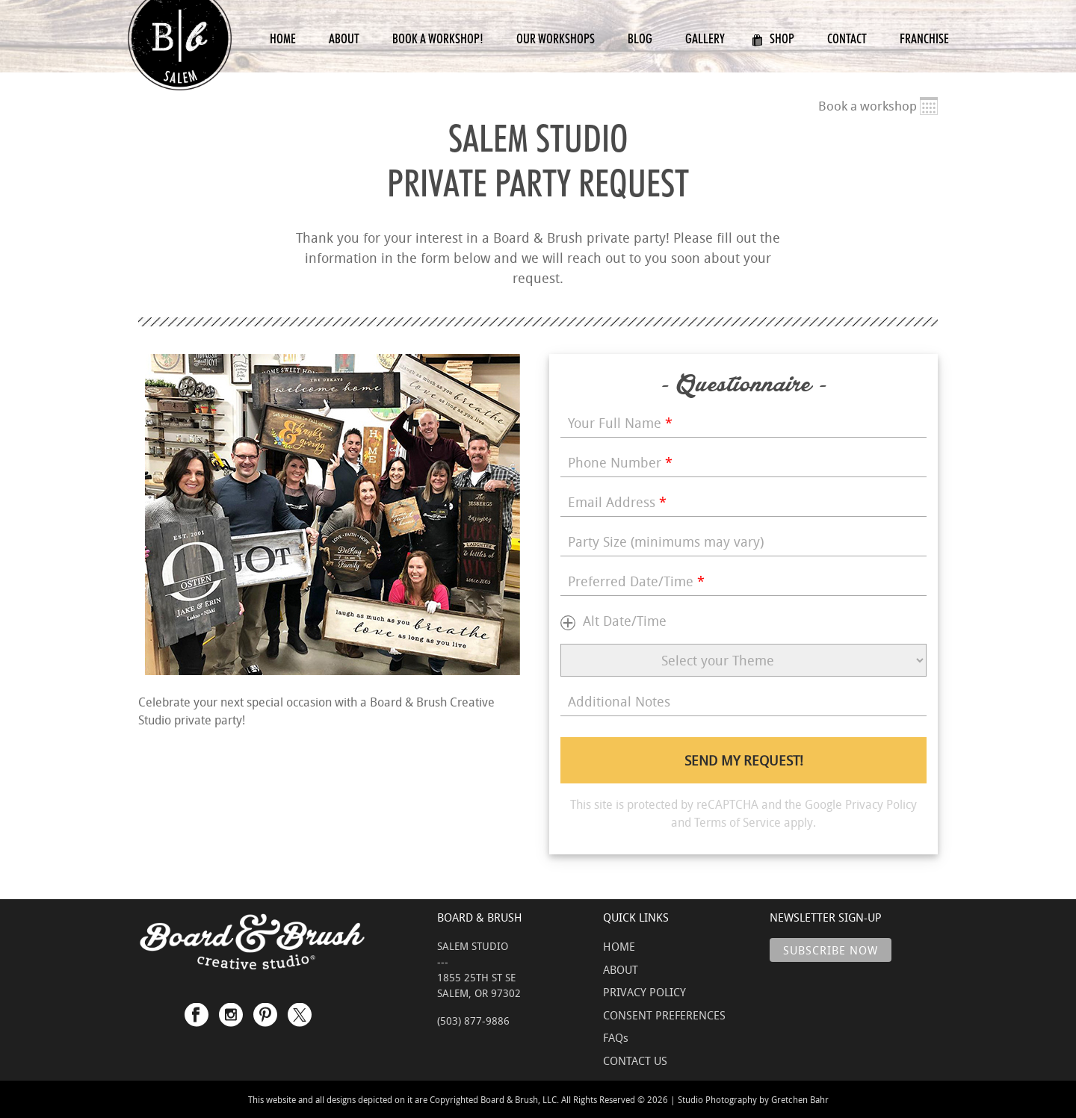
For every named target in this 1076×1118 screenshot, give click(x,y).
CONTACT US (635, 1060)
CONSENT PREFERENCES (664, 1014)
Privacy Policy (881, 804)
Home (283, 38)
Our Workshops (555, 38)
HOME (619, 946)
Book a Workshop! (437, 38)
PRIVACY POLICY (644, 991)
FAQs (615, 1037)
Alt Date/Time (625, 621)
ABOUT (620, 969)
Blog (640, 38)
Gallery (705, 38)
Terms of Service (737, 822)
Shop (773, 38)
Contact (847, 38)
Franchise (924, 38)
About (344, 38)
